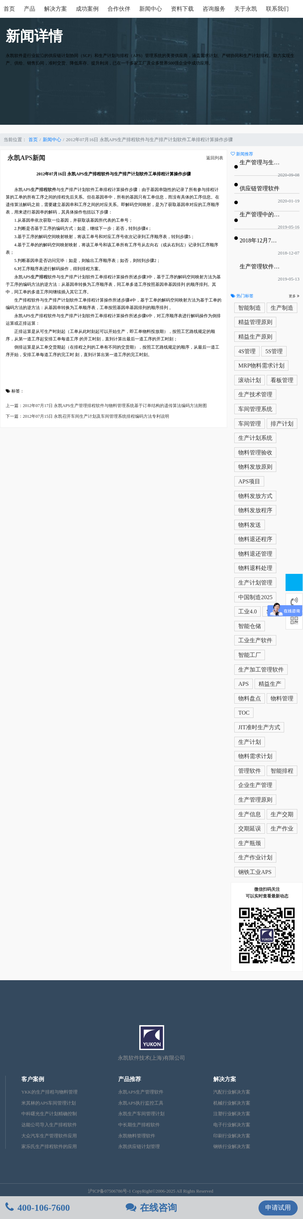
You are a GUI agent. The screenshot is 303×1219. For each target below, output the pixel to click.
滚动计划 (249, 380)
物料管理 (282, 698)
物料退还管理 (255, 554)
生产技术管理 (255, 394)
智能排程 (282, 771)
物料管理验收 (255, 452)
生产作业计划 (255, 857)
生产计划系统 (255, 438)
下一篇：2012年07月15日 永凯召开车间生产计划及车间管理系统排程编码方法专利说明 (87, 416)
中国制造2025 (255, 597)
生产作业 (282, 828)
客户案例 (32, 1079)
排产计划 (282, 424)
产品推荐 (129, 1079)
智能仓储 (249, 626)
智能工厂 (249, 655)
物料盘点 (249, 698)
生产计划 (249, 742)
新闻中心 (150, 9)
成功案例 (87, 9)
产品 (29, 9)
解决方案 (55, 9)
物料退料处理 (255, 568)
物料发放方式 (255, 496)
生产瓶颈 (249, 843)
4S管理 (247, 351)
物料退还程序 (255, 539)
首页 (9, 9)
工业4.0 (247, 611)
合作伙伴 (119, 9)
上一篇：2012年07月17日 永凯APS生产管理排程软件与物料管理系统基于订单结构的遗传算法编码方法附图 (106, 405)
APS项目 (249, 481)
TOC (244, 713)
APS (243, 684)
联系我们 (277, 9)
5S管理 (274, 351)
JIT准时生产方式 (259, 727)
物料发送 (249, 525)
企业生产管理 (255, 785)
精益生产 (269, 684)
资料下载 (182, 9)
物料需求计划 (255, 756)
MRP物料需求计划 (261, 365)
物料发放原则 (255, 467)
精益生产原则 (255, 337)
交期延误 (249, 828)
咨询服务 (214, 9)
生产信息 (249, 814)
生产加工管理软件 (261, 670)
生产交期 (282, 814)
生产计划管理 (255, 583)
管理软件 (249, 771)
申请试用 (278, 1207)
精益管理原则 (255, 322)
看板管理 (282, 380)
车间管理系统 (255, 409)
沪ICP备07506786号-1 (109, 1191)
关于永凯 (245, 9)
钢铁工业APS (254, 872)
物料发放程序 (255, 510)
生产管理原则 (255, 800)
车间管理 (249, 424)
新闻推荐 (242, 153)
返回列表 (214, 157)
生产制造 (282, 308)
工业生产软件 (255, 640)
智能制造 (249, 308)
